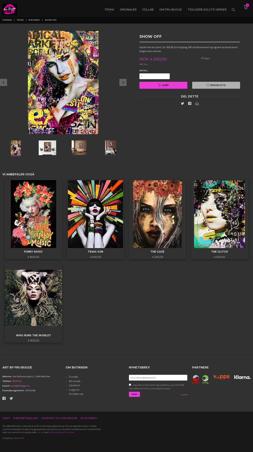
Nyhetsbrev (89, 418)
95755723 (16, 381)
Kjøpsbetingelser (25, 418)
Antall (143, 70)
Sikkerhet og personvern (59, 418)
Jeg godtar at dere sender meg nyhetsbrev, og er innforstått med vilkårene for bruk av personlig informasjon (156, 387)
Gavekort (74, 385)
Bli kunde (75, 381)
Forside (73, 376)
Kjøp (163, 85)
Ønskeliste (216, 85)
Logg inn (74, 389)
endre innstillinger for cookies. (62, 432)
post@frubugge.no (20, 385)
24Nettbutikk (18, 438)
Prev (3, 82)
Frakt (6, 418)
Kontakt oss (76, 393)
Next (122, 82)
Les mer (184, 394)
